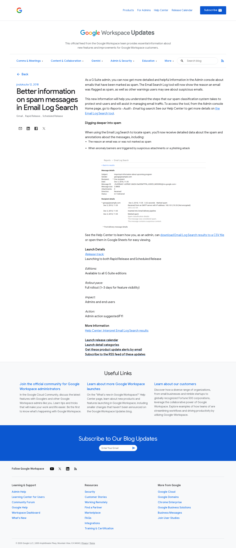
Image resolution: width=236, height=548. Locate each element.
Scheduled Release (53, 116)
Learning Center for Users (28, 497)
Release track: (94, 254)
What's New (19, 518)
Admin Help (19, 491)
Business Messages (170, 512)
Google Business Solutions (174, 507)
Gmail (19, 116)
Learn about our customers (175, 384)
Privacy (85, 543)
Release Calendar (182, 10)
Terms (92, 543)
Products (128, 10)
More (169, 61)
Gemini (97, 61)
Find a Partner (93, 507)
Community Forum (23, 502)
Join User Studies (168, 518)
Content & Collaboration (67, 61)
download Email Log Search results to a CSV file (192, 235)
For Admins (144, 10)
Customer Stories (96, 497)
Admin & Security (122, 61)
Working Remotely (96, 502)
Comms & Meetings (29, 61)
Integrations (92, 523)
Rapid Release (33, 116)
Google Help (20, 507)
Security (90, 491)
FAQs (88, 518)
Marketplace (93, 512)
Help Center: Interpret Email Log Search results (116, 330)
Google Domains (168, 497)
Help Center (161, 10)
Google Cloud (166, 491)
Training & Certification (99, 528)
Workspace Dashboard (26, 512)
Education (149, 61)
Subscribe (213, 10)
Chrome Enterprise (170, 502)
